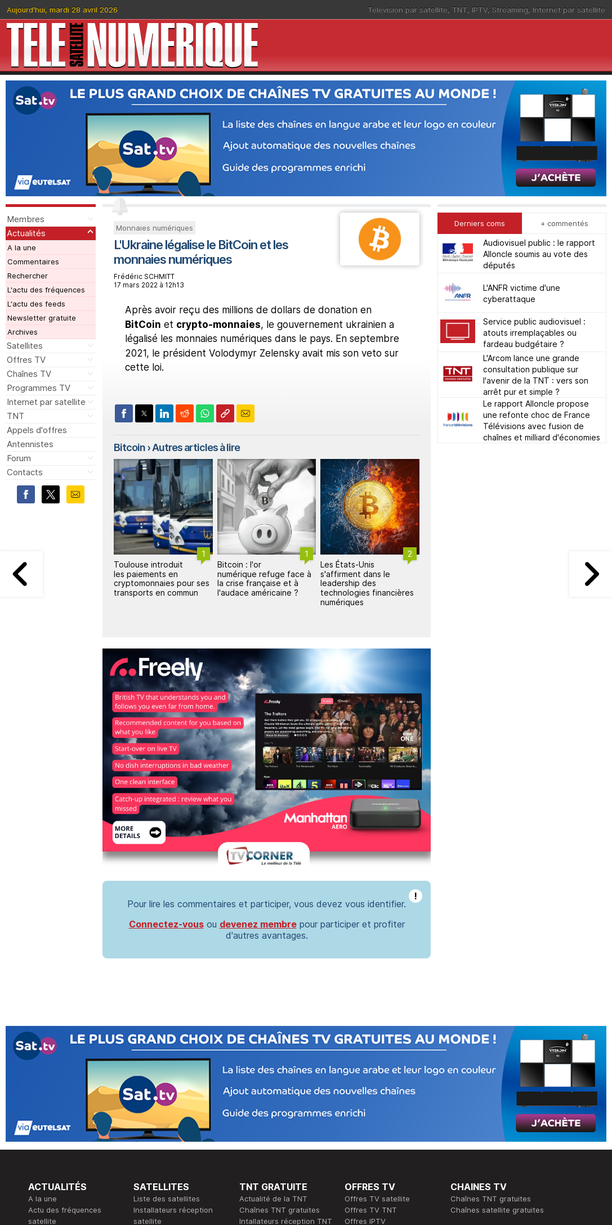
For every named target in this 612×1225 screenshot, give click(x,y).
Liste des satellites (166, 1198)
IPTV (480, 9)
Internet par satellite (569, 9)
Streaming (510, 9)
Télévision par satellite (408, 9)
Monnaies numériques (154, 227)
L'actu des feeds (36, 303)
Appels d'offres (37, 430)
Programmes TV (38, 387)
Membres (25, 219)
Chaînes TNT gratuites (279, 1209)
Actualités (26, 233)
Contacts (25, 472)
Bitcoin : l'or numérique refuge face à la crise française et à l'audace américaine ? (264, 578)
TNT (459, 9)
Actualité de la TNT (273, 1198)
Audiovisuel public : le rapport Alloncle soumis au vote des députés (539, 254)
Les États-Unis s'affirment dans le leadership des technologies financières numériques (367, 583)
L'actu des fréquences (46, 289)
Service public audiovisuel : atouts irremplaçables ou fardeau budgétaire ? (534, 333)
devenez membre (258, 924)
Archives (22, 331)
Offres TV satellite (377, 1198)
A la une (21, 247)
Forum (19, 458)
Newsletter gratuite (41, 317)
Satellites (25, 345)
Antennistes (30, 444)
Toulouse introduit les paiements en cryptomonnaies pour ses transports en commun (161, 578)
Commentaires (33, 261)
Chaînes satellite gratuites (497, 1209)
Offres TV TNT (371, 1209)
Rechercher (27, 275)
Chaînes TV (29, 373)
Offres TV (26, 359)
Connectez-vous (166, 924)
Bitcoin (129, 447)
